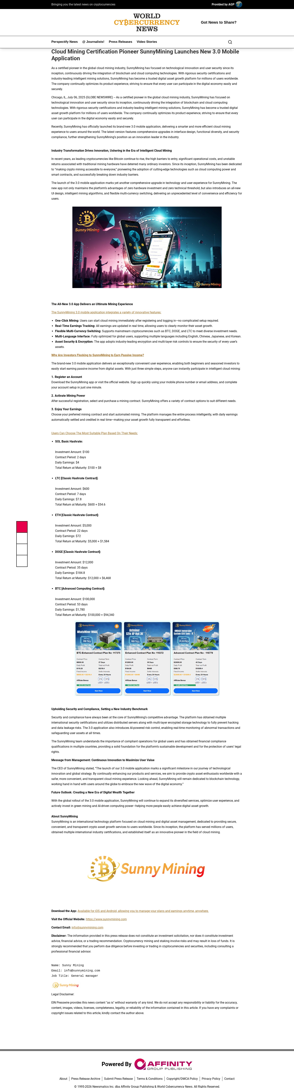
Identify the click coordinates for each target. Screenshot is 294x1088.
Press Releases (120, 42)
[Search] (230, 42)
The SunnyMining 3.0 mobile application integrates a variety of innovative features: (106, 312)
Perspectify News (64, 42)
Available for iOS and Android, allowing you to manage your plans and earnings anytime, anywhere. (143, 911)
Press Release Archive (85, 1078)
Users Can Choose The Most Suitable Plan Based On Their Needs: (94, 433)
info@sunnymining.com (87, 927)
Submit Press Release (118, 1078)
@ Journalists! (93, 42)
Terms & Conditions (150, 1078)
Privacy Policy (211, 1078)
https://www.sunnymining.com (106, 919)
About (63, 1078)
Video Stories (147, 42)
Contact (229, 1078)
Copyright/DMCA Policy (182, 1078)
